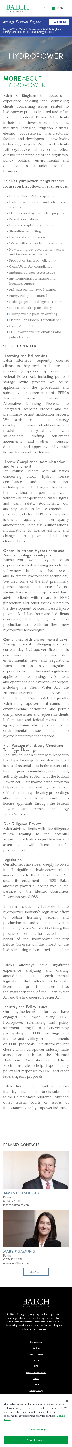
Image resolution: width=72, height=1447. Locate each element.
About (36, 1384)
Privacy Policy (36, 1390)
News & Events (36, 1354)
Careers (36, 1378)
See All (34, 1272)
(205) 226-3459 (13, 1259)
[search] (44, 8)
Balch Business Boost (36, 1372)
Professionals (36, 1342)
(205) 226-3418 (12, 1201)
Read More (59, 22)
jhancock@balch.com (16, 1204)
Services (36, 1348)
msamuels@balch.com (17, 1263)
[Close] (67, 1401)
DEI (36, 1366)
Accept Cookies (36, 1440)
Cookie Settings (37, 1429)
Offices (36, 1360)
